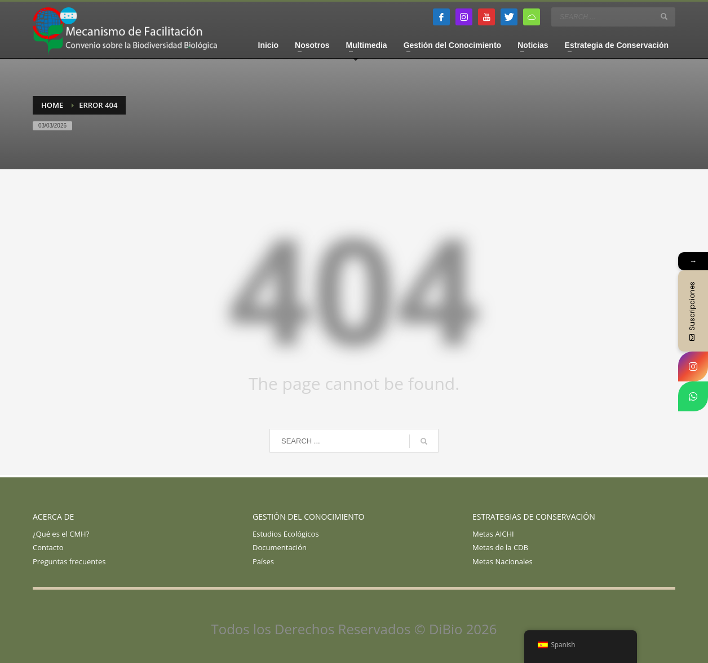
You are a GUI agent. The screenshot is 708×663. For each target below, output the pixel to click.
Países (263, 561)
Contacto (48, 547)
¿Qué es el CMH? (61, 534)
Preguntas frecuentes (69, 561)
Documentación (280, 547)
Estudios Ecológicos (286, 534)
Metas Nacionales (502, 561)
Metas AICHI (493, 534)
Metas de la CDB (500, 547)
